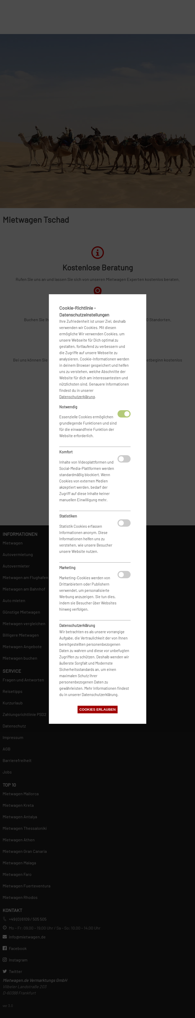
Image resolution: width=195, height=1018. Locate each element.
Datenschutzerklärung (77, 396)
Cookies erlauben (97, 709)
